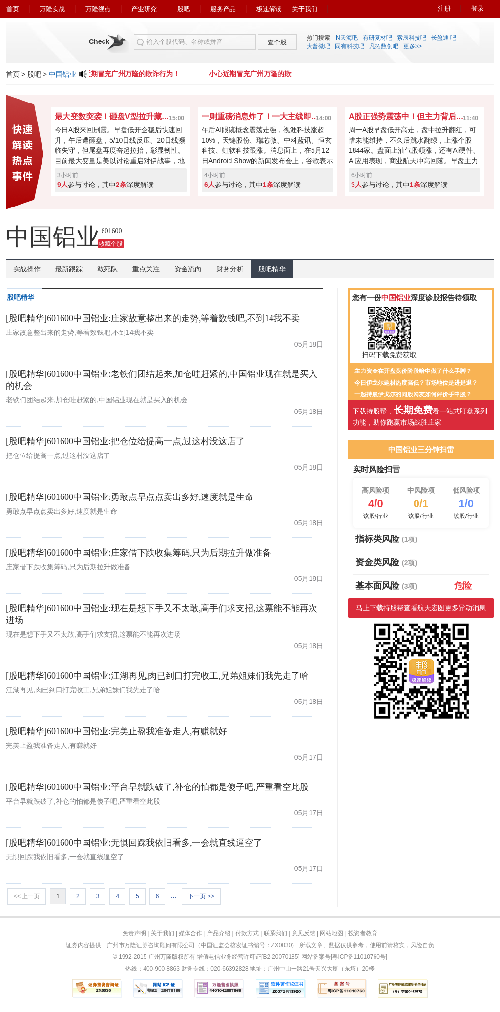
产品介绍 (218, 933)
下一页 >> (201, 896)
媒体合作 (190, 933)
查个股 (277, 42)
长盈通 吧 (443, 37)
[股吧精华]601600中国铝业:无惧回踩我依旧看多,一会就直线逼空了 (134, 842)
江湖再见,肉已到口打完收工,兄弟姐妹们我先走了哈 (83, 690)
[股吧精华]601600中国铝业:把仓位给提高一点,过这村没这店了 (125, 441)
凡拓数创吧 (383, 46)
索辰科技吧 (411, 37)
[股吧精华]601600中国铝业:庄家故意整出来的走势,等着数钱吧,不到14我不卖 (153, 318)
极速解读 (269, 9)
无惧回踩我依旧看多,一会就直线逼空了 (65, 857)
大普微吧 (318, 46)
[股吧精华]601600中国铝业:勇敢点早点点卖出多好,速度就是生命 (130, 497)
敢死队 (107, 269)
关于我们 (304, 9)
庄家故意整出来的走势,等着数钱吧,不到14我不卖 (80, 332)
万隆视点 (98, 9)
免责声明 (134, 933)
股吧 (183, 9)
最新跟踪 (69, 269)
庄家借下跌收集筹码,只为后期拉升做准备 (68, 567)
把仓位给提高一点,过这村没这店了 (58, 455)
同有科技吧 (349, 46)
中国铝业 (62, 74)
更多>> (412, 46)
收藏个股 (111, 243)
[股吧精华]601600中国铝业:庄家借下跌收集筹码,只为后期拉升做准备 (138, 553)
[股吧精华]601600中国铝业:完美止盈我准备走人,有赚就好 (117, 731)
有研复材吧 (377, 37)
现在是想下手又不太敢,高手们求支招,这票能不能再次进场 (93, 634)
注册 (444, 8)
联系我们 (275, 933)
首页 (12, 9)
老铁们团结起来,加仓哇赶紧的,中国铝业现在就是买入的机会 (97, 400)
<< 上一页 (27, 896)
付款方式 (247, 933)
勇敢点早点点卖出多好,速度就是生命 (61, 511)
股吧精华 (272, 269)
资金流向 (188, 269)
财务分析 (230, 269)
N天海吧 (347, 37)
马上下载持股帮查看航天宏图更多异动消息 (421, 608)
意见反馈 (303, 933)
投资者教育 (362, 933)
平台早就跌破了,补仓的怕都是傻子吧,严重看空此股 (83, 801)
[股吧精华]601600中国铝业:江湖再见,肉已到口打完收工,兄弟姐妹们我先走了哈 (157, 676)
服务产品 (223, 9)
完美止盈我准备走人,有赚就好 (51, 745)
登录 (477, 8)
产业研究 (144, 9)
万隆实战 (52, 9)
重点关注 (146, 269)
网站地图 (331, 933)
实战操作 (27, 269)
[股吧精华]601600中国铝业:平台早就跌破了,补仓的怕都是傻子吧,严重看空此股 (157, 787)
